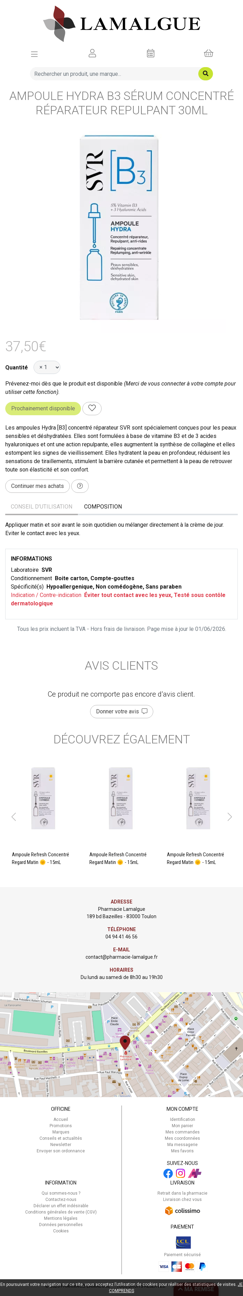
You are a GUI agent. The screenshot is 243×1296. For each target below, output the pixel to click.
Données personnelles (61, 1224)
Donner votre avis (121, 711)
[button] (13, 817)
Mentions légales (61, 1218)
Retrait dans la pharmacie (182, 1193)
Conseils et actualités (60, 1138)
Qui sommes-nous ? (61, 1193)
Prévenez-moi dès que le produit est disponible (64, 383)
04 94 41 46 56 (121, 936)
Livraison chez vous (182, 1199)
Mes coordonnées (182, 1138)
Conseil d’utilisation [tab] (41, 506)
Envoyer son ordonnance (61, 1151)
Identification (182, 1119)
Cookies (61, 1231)
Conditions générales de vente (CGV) (61, 1212)
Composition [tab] (103, 506)
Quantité (16, 367)
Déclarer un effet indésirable (61, 1205)
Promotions (61, 1125)
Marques (60, 1132)
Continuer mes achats (37, 486)
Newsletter (60, 1144)
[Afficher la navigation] (34, 53)
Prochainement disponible (43, 408)
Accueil (60, 1119)
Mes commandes (182, 1132)
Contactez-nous (60, 1199)
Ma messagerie (182, 1144)
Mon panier (182, 1125)
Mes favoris (182, 1151)
